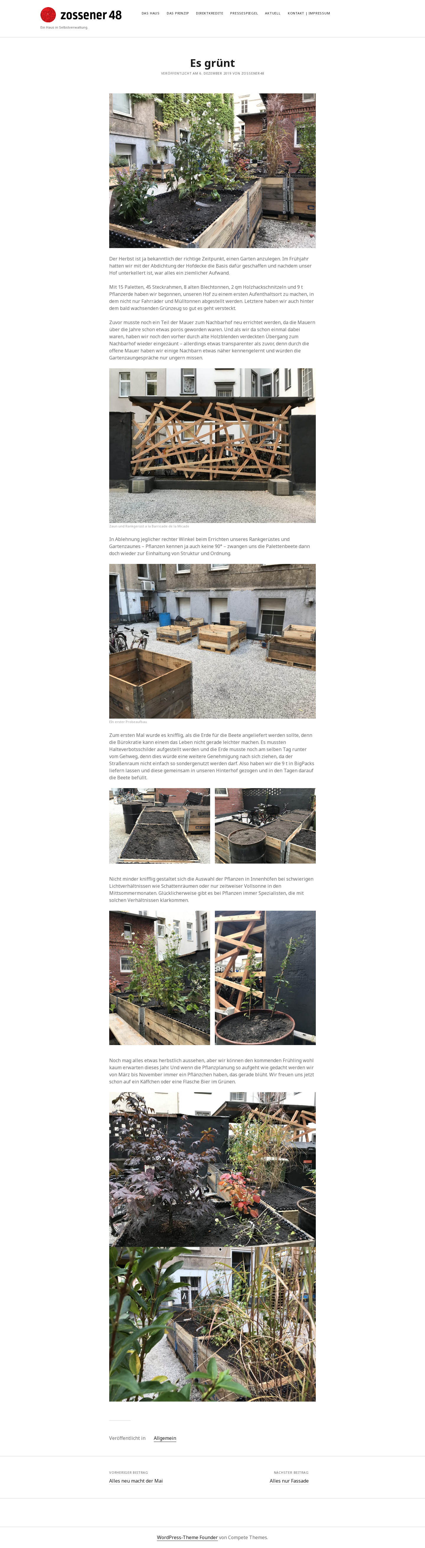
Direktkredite (209, 13)
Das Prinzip (178, 13)
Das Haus (151, 13)
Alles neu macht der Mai (136, 1481)
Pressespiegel (244, 13)
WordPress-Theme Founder (187, 1537)
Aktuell (272, 13)
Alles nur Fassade (289, 1481)
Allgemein (165, 1438)
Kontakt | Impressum (309, 13)
